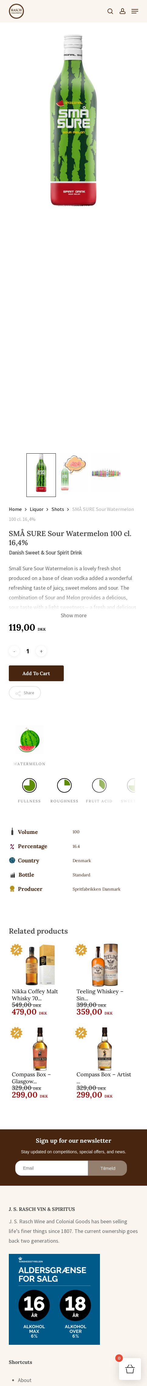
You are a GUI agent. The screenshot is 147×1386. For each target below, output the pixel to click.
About (25, 1380)
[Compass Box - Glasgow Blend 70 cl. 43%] (40, 1048)
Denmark (82, 860)
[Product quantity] (28, 651)
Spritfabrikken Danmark (97, 889)
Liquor (36, 509)
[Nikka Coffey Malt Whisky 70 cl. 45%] (40, 965)
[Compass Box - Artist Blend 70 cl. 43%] (104, 1048)
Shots (57, 509)
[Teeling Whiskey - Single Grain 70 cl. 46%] (104, 965)
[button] (135, 11)
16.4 (76, 846)
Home (15, 509)
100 (76, 832)
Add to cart (36, 673)
